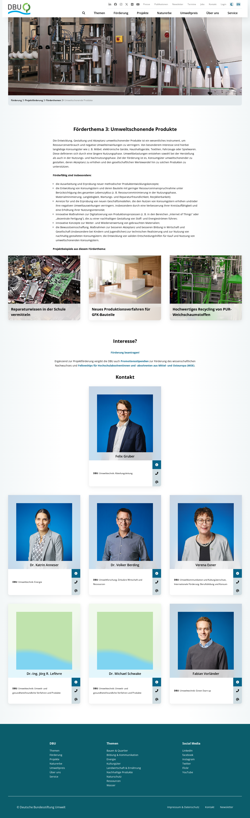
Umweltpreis (189, 13)
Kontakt (212, 4)
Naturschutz (114, 776)
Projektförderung (34, 100)
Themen (99, 13)
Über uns (212, 13)
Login (223, 4)
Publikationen (161, 4)
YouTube (187, 772)
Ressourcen (114, 781)
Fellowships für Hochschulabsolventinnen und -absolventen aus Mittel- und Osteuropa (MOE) (136, 365)
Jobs (202, 4)
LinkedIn (187, 750)
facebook (187, 755)
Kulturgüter (114, 763)
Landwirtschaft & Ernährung (124, 768)
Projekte (142, 13)
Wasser (111, 785)
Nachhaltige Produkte (120, 772)
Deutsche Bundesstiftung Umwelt (42, 807)
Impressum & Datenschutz (183, 807)
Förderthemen (53, 100)
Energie (111, 759)
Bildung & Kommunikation (122, 755)
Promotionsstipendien (135, 361)
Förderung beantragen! (125, 352)
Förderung (121, 13)
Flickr (185, 768)
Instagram (188, 759)
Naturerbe (164, 13)
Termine (192, 4)
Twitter (186, 763)
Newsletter (177, 4)
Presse (146, 4)
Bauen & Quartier (117, 750)
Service (233, 13)
